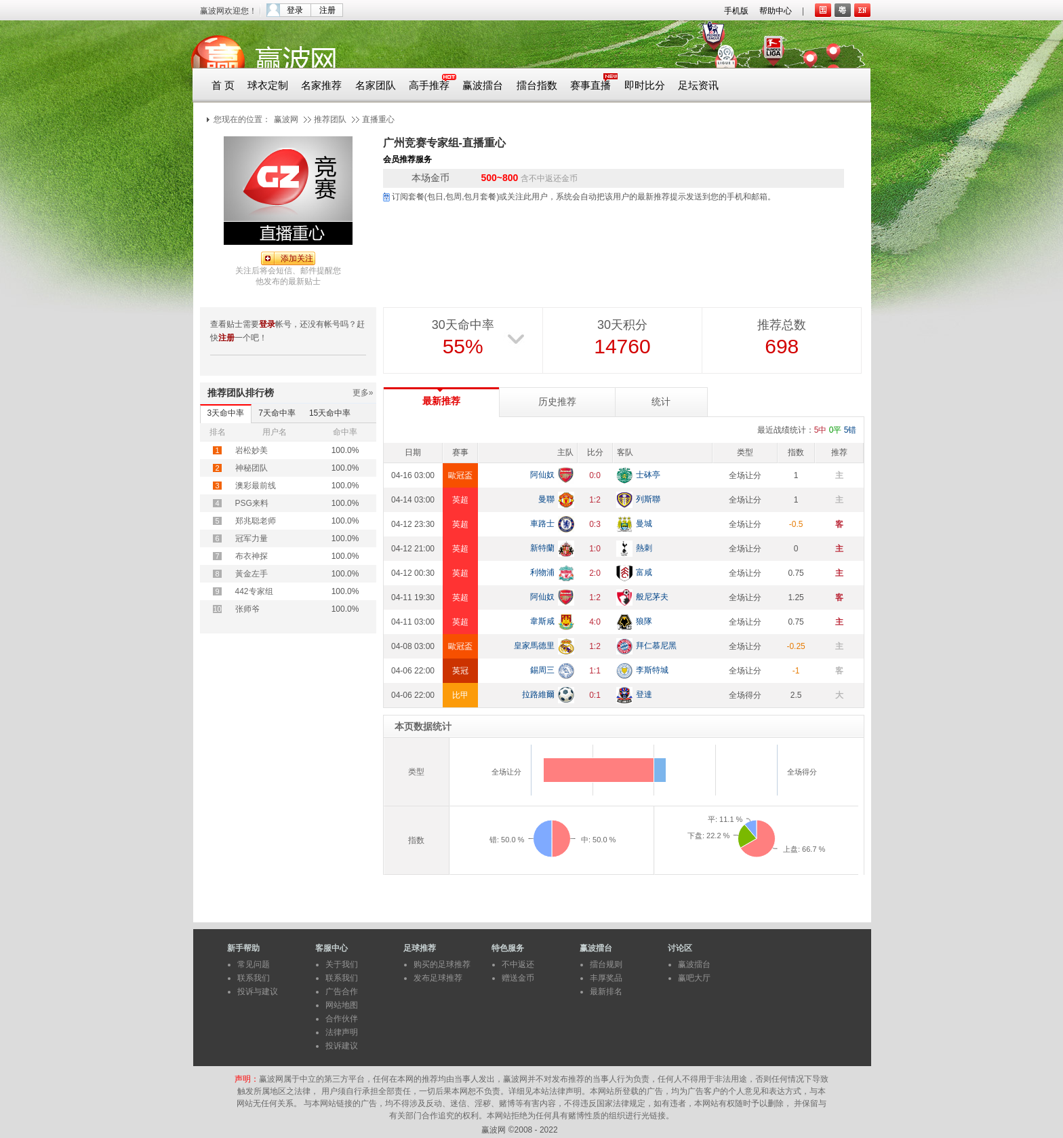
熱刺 (644, 548)
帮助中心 (775, 11)
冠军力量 (251, 538)
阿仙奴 (542, 474)
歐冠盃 (460, 475)
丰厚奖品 (606, 978)
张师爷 (247, 609)
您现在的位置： (242, 119)
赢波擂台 (482, 85)
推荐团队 (330, 119)
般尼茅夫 (652, 597)
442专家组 (254, 591)
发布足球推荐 (438, 978)
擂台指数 (537, 85)
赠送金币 (518, 978)
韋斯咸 (542, 621)
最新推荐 (441, 401)
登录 (295, 10)
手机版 (736, 11)
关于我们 (341, 964)
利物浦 (542, 572)
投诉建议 (341, 1046)
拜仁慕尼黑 (656, 645)
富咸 (644, 572)
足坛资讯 (698, 85)
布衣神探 (251, 556)
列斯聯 (648, 499)
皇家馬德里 (534, 645)
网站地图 (341, 1005)
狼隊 (644, 621)
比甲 (460, 695)
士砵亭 (648, 474)
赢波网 (286, 119)
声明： (247, 1079)
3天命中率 (226, 413)
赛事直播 (590, 85)
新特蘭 (542, 548)
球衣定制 (267, 85)
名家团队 (375, 85)
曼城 (644, 523)
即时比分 (644, 85)
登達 (644, 694)
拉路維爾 (538, 694)
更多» (363, 392)
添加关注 (297, 258)
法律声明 (341, 1032)
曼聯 (546, 499)
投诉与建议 (257, 991)
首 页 (223, 85)
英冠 (460, 670)
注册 (327, 10)
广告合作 (341, 991)
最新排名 (606, 991)
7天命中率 (277, 413)
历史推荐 (557, 402)
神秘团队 (251, 468)
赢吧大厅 (694, 978)
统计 (660, 402)
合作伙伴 (341, 1018)
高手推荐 (429, 85)
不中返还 (518, 964)
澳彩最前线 (255, 485)
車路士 (542, 523)
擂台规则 (606, 964)
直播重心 (378, 119)
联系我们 (253, 978)
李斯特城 (652, 670)
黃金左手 (251, 573)
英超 (460, 500)
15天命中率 (329, 413)
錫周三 (542, 670)
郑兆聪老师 (255, 521)
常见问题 (253, 964)
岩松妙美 (251, 450)
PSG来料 (251, 503)
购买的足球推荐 (442, 964)
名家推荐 (321, 85)
